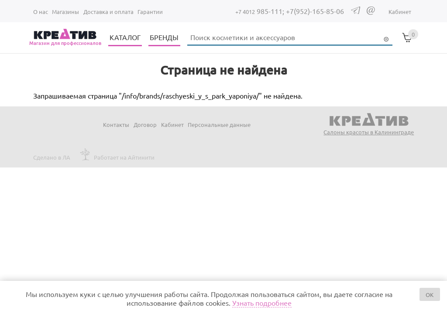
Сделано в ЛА (51, 157)
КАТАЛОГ (125, 37)
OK (429, 294)
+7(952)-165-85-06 (315, 11)
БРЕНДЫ (164, 37)
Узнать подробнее (262, 302)
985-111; (260, 11)
